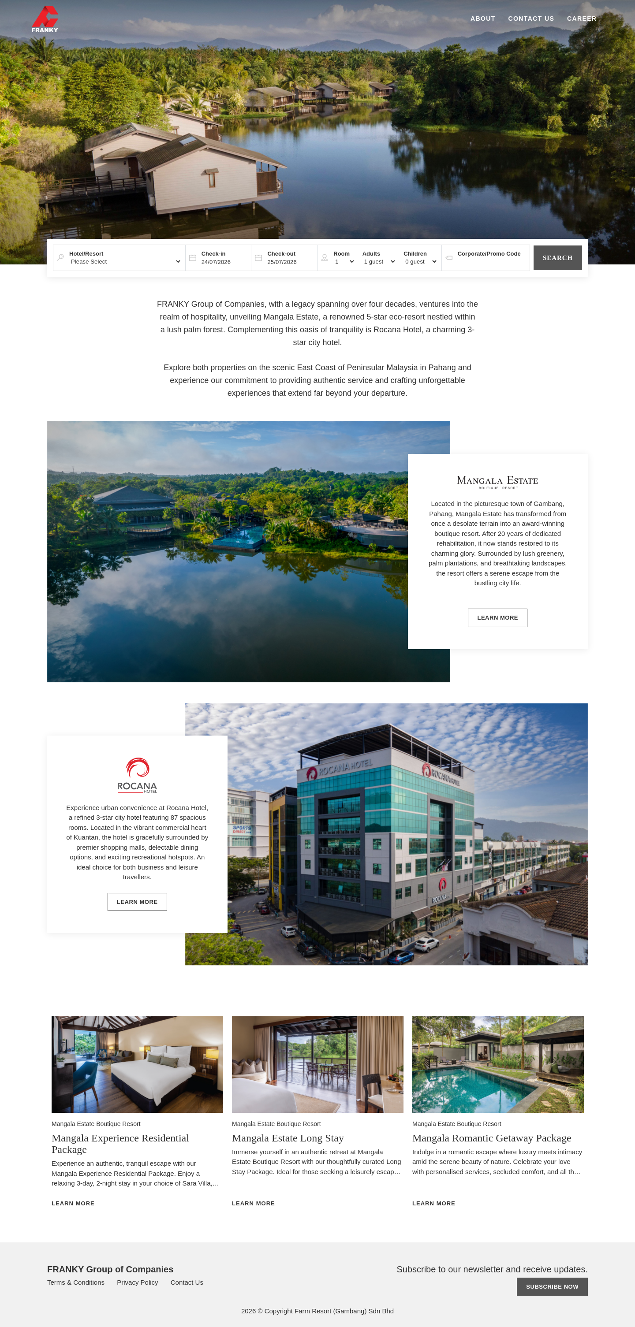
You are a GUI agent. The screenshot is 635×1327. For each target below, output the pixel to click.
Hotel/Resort (86, 253)
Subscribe (552, 1286)
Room (341, 253)
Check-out (281, 253)
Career (582, 18)
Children (415, 253)
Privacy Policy (138, 1282)
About (483, 18)
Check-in (214, 253)
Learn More (73, 1203)
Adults (371, 253)
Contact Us (531, 18)
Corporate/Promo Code (489, 253)
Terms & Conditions (76, 1282)
